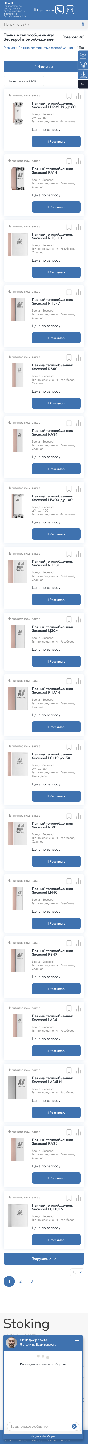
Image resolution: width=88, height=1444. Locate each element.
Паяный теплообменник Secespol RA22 (52, 1141)
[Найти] (86, 24)
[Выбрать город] (44, 9)
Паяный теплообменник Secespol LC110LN (52, 1207)
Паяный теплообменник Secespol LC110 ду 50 (52, 756)
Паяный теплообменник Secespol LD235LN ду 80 (54, 105)
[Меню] (81, 9)
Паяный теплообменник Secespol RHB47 (52, 301)
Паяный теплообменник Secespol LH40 (52, 890)
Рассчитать (56, 141)
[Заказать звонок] (59, 9)
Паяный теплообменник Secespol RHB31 (52, 563)
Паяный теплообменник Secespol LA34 (52, 1018)
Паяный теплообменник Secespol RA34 (52, 432)
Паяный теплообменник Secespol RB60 (52, 367)
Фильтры (44, 66)
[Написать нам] (70, 9)
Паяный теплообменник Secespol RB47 (52, 952)
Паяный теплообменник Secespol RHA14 (52, 690)
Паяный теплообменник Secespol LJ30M (52, 629)
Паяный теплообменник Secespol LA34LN (52, 1080)
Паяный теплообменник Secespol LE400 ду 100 (52, 498)
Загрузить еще (44, 1258)
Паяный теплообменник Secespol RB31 (52, 825)
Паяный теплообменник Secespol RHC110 (52, 236)
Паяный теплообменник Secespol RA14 (52, 170)
